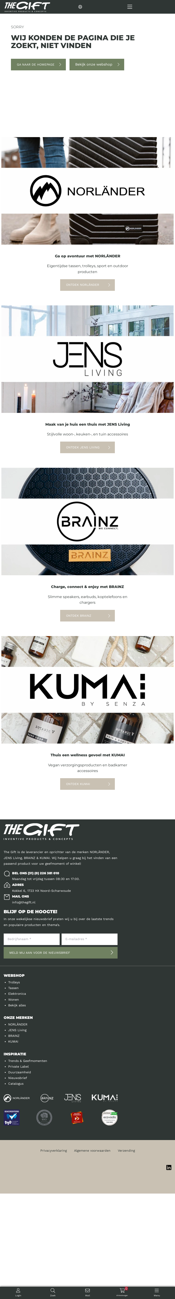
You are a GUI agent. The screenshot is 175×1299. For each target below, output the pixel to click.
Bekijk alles (17, 1110)
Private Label (18, 1172)
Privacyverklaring (53, 1256)
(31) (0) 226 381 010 (43, 979)
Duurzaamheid (19, 1177)
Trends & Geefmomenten (27, 1166)
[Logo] (27, 7)
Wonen (13, 1105)
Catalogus (15, 1189)
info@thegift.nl (23, 1008)
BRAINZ (14, 1141)
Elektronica (17, 1099)
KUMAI (13, 1147)
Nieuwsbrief (17, 1183)
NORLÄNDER (17, 1130)
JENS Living (17, 1135)
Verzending (126, 1256)
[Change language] (97, 6)
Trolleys (14, 1087)
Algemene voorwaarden (92, 1256)
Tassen (13, 1093)
